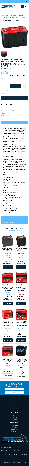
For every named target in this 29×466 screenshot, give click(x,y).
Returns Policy (14, 429)
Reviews (8, 222)
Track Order (14, 406)
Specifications (6, 218)
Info (24, 75)
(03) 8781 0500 (7, 447)
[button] (24, 86)
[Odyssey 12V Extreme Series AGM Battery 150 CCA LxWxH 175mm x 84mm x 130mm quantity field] (5, 86)
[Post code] (21, 93)
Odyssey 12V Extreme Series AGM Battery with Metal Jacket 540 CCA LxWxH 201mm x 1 (21, 324)
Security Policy (14, 431)
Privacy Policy (14, 427)
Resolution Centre (14, 408)
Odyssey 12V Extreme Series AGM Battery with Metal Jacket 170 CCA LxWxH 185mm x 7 (21, 287)
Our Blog (14, 417)
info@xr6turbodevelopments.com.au (13, 450)
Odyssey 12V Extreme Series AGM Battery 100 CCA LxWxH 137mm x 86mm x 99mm (7, 324)
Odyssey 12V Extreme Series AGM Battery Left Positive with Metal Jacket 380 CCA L (7, 360)
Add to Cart (15, 86)
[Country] (7, 93)
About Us (14, 415)
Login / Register (24, 1)
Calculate (14, 98)
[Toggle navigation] (22, 6)
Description (6, 122)
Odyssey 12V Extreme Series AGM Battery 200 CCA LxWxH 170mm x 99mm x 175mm (21, 250)
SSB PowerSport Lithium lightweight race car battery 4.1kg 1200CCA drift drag (21, 359)
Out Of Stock (7, 375)
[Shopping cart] (26, 6)
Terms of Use (14, 425)
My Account (14, 404)
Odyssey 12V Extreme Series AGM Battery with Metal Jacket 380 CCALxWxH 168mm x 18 (7, 287)
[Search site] (26, 12)
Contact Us (14, 419)
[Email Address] (14, 389)
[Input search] (13, 12)
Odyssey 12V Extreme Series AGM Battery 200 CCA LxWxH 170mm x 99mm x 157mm (7, 250)
